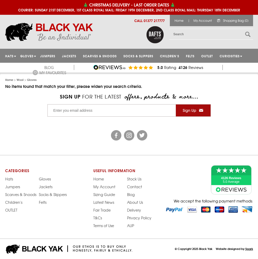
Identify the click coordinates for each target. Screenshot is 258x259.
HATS (9, 55)
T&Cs (97, 217)
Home (179, 20)
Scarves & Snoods (100, 55)
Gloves (45, 178)
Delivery (134, 210)
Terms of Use (103, 225)
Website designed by (234, 248)
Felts (190, 55)
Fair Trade (102, 210)
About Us (135, 202)
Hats (9, 178)
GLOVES (26, 55)
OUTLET (207, 55)
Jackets (69, 55)
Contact (134, 186)
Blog (49, 67)
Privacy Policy (139, 217)
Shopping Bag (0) (235, 20)
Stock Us (134, 178)
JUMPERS (47, 55)
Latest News (103, 202)
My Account (202, 20)
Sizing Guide (104, 194)
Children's (169, 55)
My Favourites (52, 72)
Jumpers (12, 186)
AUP (130, 225)
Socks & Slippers (138, 55)
